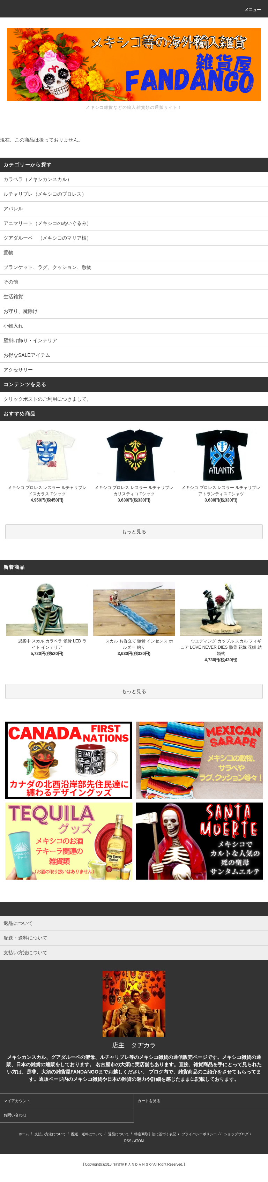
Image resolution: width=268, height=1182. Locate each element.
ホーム (23, 1134)
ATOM (139, 1141)
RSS (128, 1141)
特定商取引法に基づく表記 (155, 1134)
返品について (118, 1134)
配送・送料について (87, 1134)
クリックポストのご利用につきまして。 (47, 399)
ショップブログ (236, 1134)
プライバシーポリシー (199, 1134)
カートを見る (149, 1101)
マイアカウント (16, 1101)
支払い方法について (50, 1134)
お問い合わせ (15, 1115)
